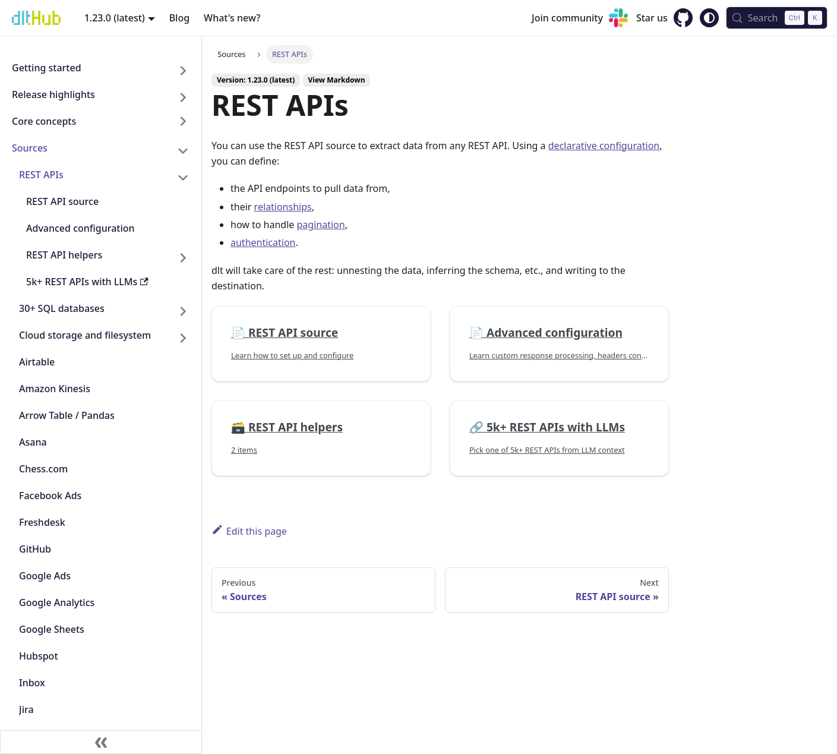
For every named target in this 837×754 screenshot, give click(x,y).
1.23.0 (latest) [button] (114, 17)
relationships (283, 206)
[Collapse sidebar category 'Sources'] (183, 150)
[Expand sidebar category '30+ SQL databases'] (183, 311)
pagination (321, 224)
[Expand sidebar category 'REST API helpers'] (183, 257)
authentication (262, 242)
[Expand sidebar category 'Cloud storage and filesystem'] (183, 338)
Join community (567, 17)
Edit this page (249, 530)
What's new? (232, 17)
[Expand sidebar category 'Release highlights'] (183, 97)
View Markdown (336, 80)
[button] (100, 124)
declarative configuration (603, 145)
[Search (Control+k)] (776, 18)
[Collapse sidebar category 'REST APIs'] (183, 177)
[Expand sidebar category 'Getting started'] (183, 70)
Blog (179, 17)
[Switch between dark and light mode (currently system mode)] (709, 17)
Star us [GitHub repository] (652, 17)
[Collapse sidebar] (101, 742)
